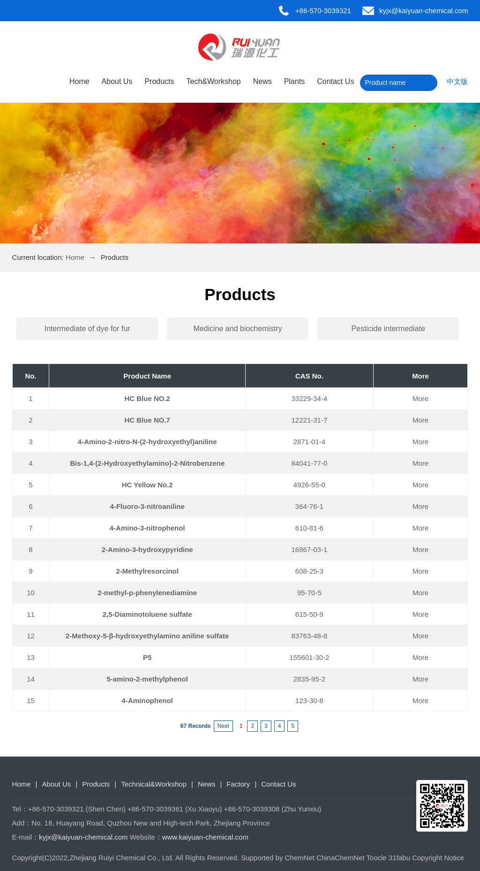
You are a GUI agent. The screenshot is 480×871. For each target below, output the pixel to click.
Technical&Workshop (154, 784)
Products (159, 81)
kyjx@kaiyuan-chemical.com (423, 11)
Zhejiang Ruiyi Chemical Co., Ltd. (121, 858)
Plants (294, 81)
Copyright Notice (438, 858)
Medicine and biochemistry (237, 329)
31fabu (399, 858)
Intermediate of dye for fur (87, 329)
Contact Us (335, 81)
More (420, 398)
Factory (238, 784)
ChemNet (300, 858)
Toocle (377, 858)
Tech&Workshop (214, 81)
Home (79, 81)
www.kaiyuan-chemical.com (205, 837)
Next (223, 726)
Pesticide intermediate (388, 329)
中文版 (457, 81)
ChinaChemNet (340, 858)
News (262, 81)
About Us (117, 81)
